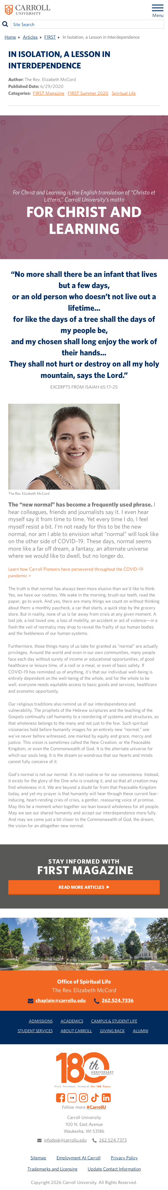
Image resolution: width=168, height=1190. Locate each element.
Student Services (35, 1030)
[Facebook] (60, 1097)
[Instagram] (83, 1097)
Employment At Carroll (79, 1157)
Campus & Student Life (114, 1020)
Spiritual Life (124, 93)
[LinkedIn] (106, 1097)
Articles (30, 37)
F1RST (50, 37)
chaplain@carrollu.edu (61, 1000)
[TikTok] (94, 1097)
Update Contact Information (114, 1168)
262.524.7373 (113, 1139)
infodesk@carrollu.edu (65, 1139)
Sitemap (38, 1157)
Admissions (41, 1020)
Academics (72, 1020)
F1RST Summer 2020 (88, 93)
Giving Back (112, 1030)
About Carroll (76, 1030)
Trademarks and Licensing (52, 1168)
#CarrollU (96, 1107)
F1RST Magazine (48, 93)
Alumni (140, 1030)
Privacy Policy (124, 1157)
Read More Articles (81, 887)
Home (10, 37)
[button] (157, 1179)
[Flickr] (72, 1097)
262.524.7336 (117, 1000)
